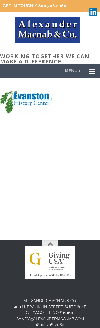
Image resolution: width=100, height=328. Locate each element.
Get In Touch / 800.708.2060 (34, 5)
